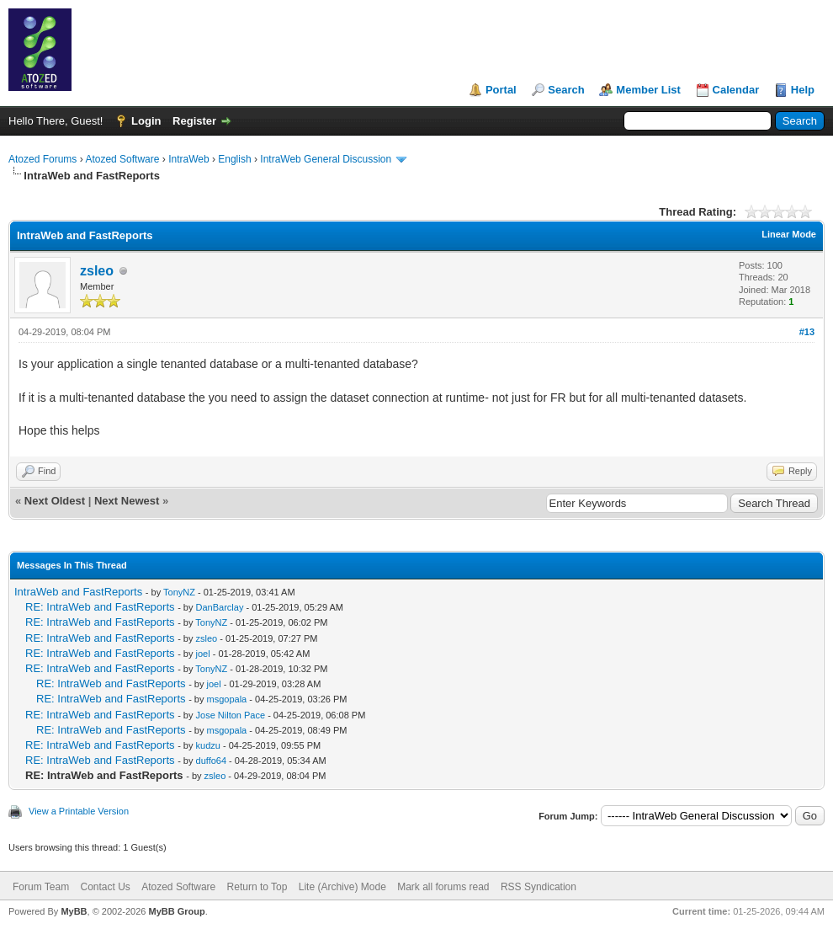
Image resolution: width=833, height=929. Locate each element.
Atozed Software (122, 159)
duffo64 (211, 760)
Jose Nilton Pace (231, 715)
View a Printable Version (79, 811)
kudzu (208, 745)
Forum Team (41, 887)
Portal (501, 89)
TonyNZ (179, 592)
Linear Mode (788, 234)
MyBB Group (176, 911)
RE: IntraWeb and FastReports (100, 607)
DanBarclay (220, 607)
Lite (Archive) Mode (342, 887)
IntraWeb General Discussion (325, 159)
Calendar (736, 89)
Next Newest (126, 500)
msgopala (227, 699)
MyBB (74, 911)
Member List (648, 89)
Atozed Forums (42, 159)
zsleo (97, 271)
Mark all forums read (443, 887)
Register (194, 121)
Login (146, 121)
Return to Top (257, 887)
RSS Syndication (538, 887)
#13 (806, 332)
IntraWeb (188, 159)
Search (566, 89)
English (234, 159)
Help (802, 89)
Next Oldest (54, 500)
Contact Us (105, 887)
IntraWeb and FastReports (78, 591)
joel (203, 654)
